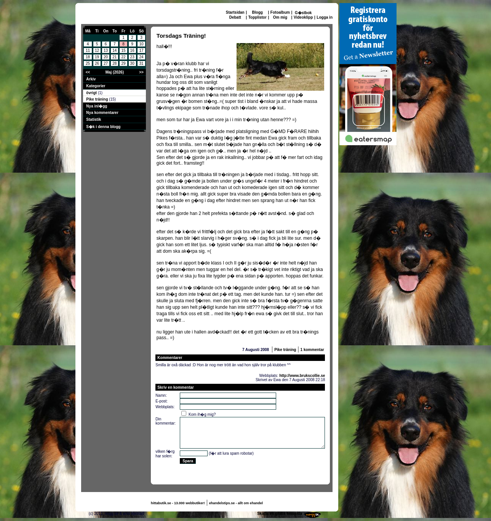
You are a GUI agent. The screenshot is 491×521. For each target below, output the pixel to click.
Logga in (325, 17)
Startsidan (235, 12)
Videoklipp (303, 17)
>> (141, 72)
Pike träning (97, 99)
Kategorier (95, 86)
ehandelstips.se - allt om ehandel (236, 503)
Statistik (93, 119)
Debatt (235, 17)
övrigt (92, 93)
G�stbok (303, 13)
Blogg (257, 12)
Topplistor (257, 17)
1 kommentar (312, 350)
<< (88, 72)
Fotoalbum (280, 12)
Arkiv (91, 79)
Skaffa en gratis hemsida (279, 513)
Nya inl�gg (96, 106)
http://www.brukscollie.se (302, 376)
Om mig (280, 17)
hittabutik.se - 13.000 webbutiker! (178, 503)
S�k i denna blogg (103, 127)
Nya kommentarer (102, 113)
